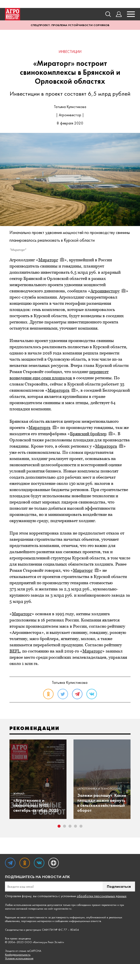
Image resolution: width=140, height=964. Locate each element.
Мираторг (51, 259)
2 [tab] (64, 826)
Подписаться (119, 886)
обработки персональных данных (101, 896)
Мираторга (62, 390)
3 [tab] (70, 826)
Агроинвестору (108, 290)
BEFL (14, 651)
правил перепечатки (104, 905)
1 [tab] (59, 826)
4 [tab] (75, 826)
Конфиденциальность (17, 955)
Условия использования (19, 958)
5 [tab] (80, 826)
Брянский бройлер (91, 433)
